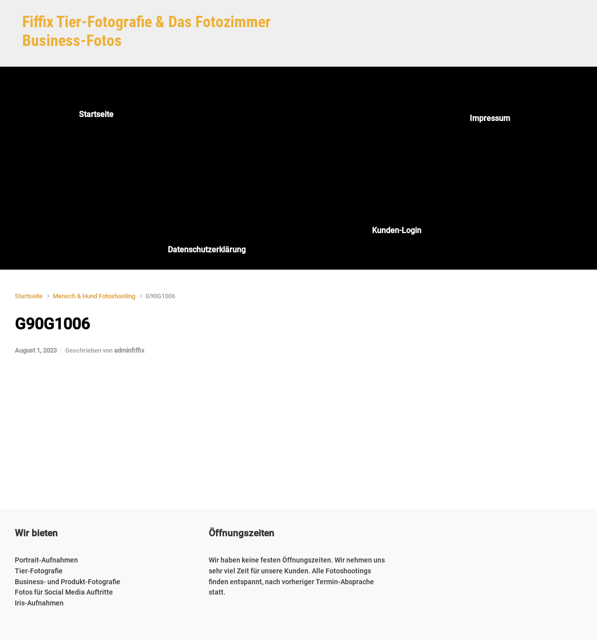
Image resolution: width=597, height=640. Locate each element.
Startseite (28, 296)
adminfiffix (129, 350)
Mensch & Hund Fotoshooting (94, 296)
